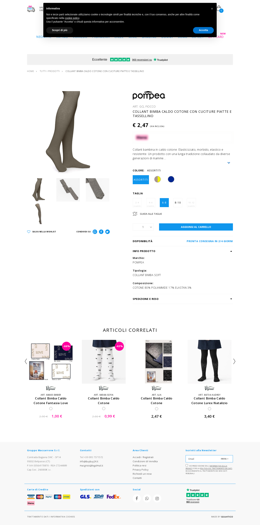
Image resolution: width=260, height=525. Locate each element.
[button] (212, 9)
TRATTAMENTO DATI (38, 516)
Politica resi (139, 465)
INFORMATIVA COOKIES (63, 516)
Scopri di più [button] (59, 30)
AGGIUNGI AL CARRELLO (196, 227)
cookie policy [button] (72, 18)
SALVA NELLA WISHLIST (41, 232)
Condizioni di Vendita (145, 461)
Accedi (137, 457)
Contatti (137, 478)
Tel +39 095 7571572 (91, 457)
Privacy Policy (141, 469)
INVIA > (224, 458)
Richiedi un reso (142, 473)
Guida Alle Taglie (151, 213)
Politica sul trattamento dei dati (216, 468)
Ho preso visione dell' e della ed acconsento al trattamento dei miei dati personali (209, 469)
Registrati (148, 457)
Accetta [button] (203, 30)
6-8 (164, 202)
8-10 (178, 202)
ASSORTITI (141, 179)
